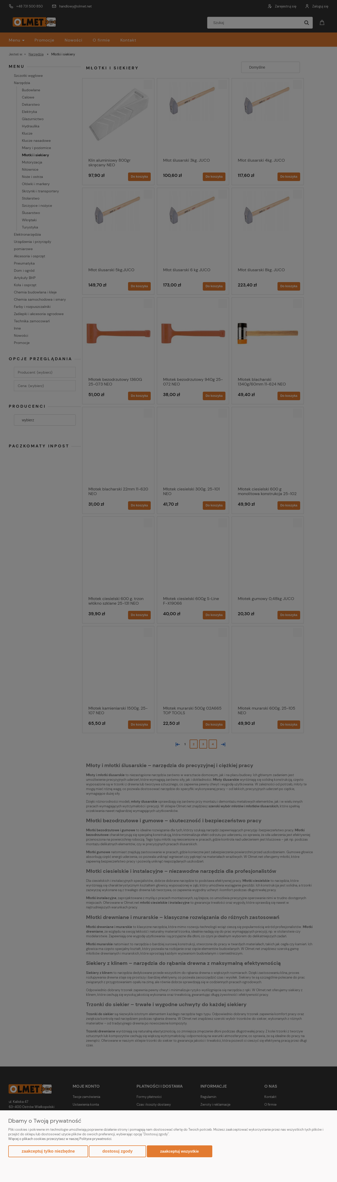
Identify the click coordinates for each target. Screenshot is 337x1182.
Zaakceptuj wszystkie (179, 1151)
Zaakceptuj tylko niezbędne (48, 1151)
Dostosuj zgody (117, 1151)
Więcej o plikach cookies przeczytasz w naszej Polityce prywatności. (60, 1139)
